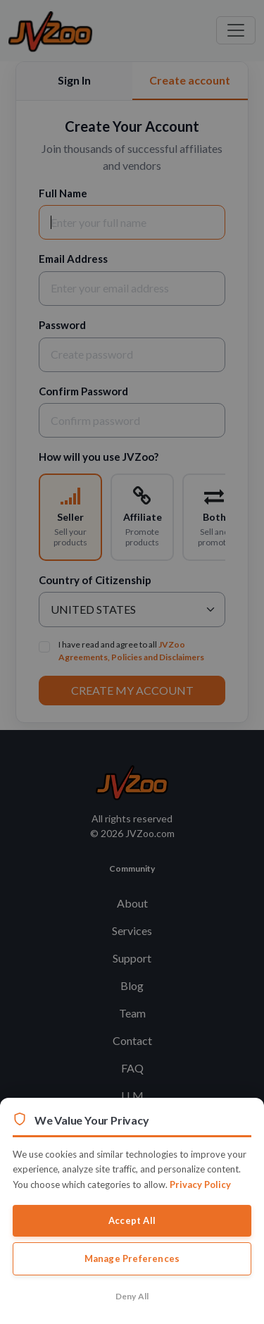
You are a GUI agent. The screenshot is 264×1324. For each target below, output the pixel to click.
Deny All (132, 1296)
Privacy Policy (200, 1184)
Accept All (132, 1220)
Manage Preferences (132, 1258)
